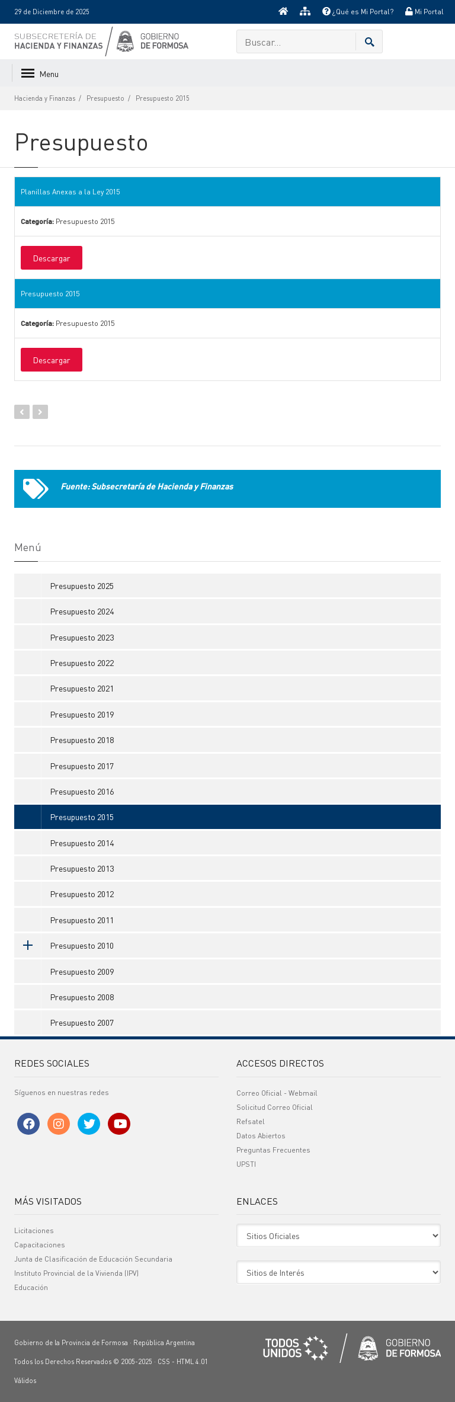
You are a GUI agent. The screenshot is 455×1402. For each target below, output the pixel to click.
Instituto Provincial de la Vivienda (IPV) (76, 1273)
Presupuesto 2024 (82, 611)
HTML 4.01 (192, 1362)
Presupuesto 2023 (82, 637)
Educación (31, 1287)
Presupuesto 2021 (82, 688)
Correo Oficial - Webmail (277, 1093)
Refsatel (250, 1121)
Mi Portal (424, 11)
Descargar (52, 257)
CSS (164, 1362)
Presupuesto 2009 (82, 971)
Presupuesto (105, 98)
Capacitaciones (39, 1244)
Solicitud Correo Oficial (274, 1107)
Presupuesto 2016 (82, 791)
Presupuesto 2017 (82, 765)
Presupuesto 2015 (163, 98)
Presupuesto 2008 (82, 996)
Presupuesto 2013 (82, 868)
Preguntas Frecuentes (273, 1149)
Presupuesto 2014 (82, 842)
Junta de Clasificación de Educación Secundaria (93, 1258)
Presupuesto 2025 (82, 585)
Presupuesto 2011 (82, 919)
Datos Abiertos (261, 1135)
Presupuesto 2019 (82, 714)
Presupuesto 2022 (82, 662)
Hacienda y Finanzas (44, 98)
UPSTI (246, 1164)
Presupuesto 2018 (82, 739)
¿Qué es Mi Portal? (357, 11)
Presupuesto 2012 (82, 893)
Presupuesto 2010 (64, 945)
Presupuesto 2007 (82, 1022)
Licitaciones (34, 1230)
